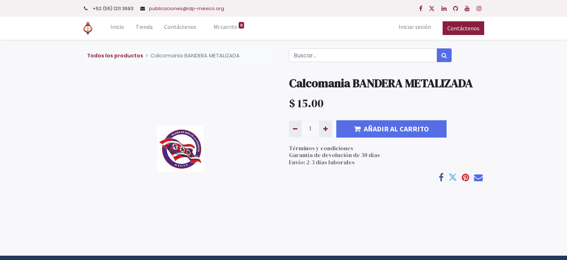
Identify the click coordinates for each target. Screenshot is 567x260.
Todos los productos (115, 55)
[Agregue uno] (325, 129)
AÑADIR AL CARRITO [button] (391, 128)
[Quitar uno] (295, 129)
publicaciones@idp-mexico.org (186, 8)
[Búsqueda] (444, 55)
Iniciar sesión (414, 26)
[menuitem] (117, 28)
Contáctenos (463, 28)
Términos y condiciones (321, 148)
